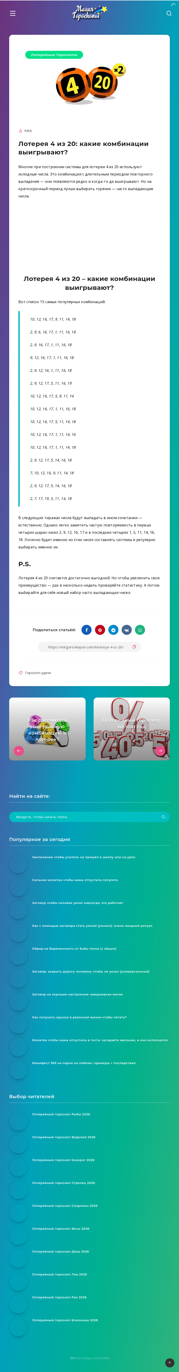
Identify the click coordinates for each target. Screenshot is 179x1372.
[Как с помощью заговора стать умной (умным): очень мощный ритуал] (18, 933)
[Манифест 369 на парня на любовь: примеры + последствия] (18, 1070)
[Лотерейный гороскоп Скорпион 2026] (18, 1213)
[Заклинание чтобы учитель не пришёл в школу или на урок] (18, 864)
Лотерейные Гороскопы (54, 55)
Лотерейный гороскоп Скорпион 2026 (65, 1206)
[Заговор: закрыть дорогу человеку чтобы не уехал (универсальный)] (18, 978)
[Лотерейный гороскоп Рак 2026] (18, 1304)
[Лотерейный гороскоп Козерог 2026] (18, 1167)
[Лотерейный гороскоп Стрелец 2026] (18, 1190)
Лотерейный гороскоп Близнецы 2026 (65, 1320)
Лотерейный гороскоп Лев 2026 (59, 1274)
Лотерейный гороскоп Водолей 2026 (63, 1137)
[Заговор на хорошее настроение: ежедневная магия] (18, 1001)
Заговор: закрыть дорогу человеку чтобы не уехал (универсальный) (91, 971)
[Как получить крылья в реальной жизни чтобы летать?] (18, 1024)
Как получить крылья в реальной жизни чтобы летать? (79, 1017)
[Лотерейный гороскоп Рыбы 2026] (18, 1121)
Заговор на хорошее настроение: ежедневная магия (77, 994)
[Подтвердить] (163, 817)
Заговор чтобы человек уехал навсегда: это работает (77, 903)
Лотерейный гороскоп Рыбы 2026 (61, 1114)
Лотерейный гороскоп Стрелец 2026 (63, 1183)
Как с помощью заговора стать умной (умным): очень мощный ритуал (92, 925)
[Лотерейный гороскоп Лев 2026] (18, 1281)
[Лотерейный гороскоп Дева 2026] (18, 1258)
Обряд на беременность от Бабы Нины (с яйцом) (74, 948)
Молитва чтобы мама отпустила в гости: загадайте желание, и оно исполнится (100, 1040)
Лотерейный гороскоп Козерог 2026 (63, 1160)
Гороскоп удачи (38, 673)
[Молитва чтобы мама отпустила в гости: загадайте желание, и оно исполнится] (18, 1047)
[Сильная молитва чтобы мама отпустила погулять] (18, 887)
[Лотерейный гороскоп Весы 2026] (18, 1235)
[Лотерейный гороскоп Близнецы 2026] (18, 1327)
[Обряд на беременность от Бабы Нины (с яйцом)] (18, 955)
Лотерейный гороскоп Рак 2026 (59, 1297)
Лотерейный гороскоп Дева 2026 (60, 1251)
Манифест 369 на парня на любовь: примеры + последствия (84, 1063)
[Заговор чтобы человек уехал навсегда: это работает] (18, 910)
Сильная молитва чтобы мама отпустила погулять (75, 880)
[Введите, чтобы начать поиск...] (89, 817)
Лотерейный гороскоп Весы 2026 (61, 1228)
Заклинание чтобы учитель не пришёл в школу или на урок (83, 857)
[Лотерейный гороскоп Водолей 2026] (18, 1144)
